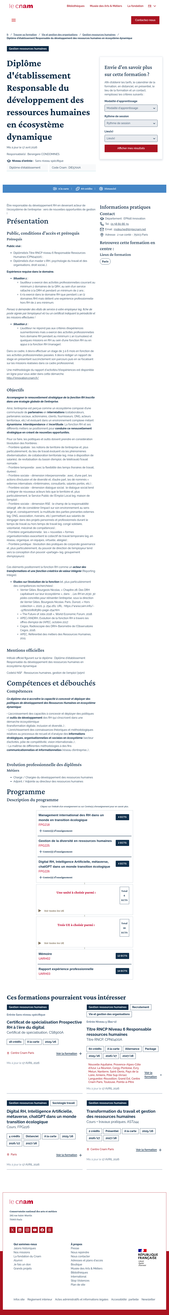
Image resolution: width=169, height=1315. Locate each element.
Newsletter (148, 1299)
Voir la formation (66, 1053)
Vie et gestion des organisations (60, 34)
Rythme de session (117, 116)
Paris (105, 261)
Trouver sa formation (25, 34)
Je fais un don (22, 1264)
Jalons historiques (25, 1248)
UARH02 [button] (44, 958)
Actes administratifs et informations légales (81, 1299)
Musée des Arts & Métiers (86, 1268)
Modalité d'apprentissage (121, 101)
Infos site (19, 1299)
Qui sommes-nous (25, 1244)
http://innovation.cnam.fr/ (23, 378)
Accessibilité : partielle (125, 1299)
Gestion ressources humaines (99, 34)
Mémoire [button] (45, 954)
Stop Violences (80, 1280)
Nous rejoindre (80, 1252)
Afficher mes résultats (131, 148)
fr (7, 34)
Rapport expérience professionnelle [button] (66, 969)
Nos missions (22, 1252)
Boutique (76, 1264)
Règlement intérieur (39, 1299)
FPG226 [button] (44, 871)
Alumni (18, 1260)
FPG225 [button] (44, 845)
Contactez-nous (145, 20)
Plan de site (78, 1284)
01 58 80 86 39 (120, 224)
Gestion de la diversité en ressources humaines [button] (75, 841)
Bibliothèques (79, 1272)
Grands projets (23, 1268)
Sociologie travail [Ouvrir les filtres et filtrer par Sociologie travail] (63, 1103)
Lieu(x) (109, 131)
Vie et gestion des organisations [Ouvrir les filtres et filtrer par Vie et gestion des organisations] (109, 1014)
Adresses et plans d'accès (87, 1260)
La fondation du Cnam (27, 1256)
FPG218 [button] (44, 824)
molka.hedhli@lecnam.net (130, 229)
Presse (75, 1248)
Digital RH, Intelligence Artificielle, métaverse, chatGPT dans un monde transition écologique (41, 1116)
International (78, 1276)
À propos (76, 1244)
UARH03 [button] (44, 973)
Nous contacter (80, 1256)
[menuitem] (75, 6)
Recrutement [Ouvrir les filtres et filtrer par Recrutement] (140, 1007)
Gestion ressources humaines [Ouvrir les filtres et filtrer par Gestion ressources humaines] (28, 48)
